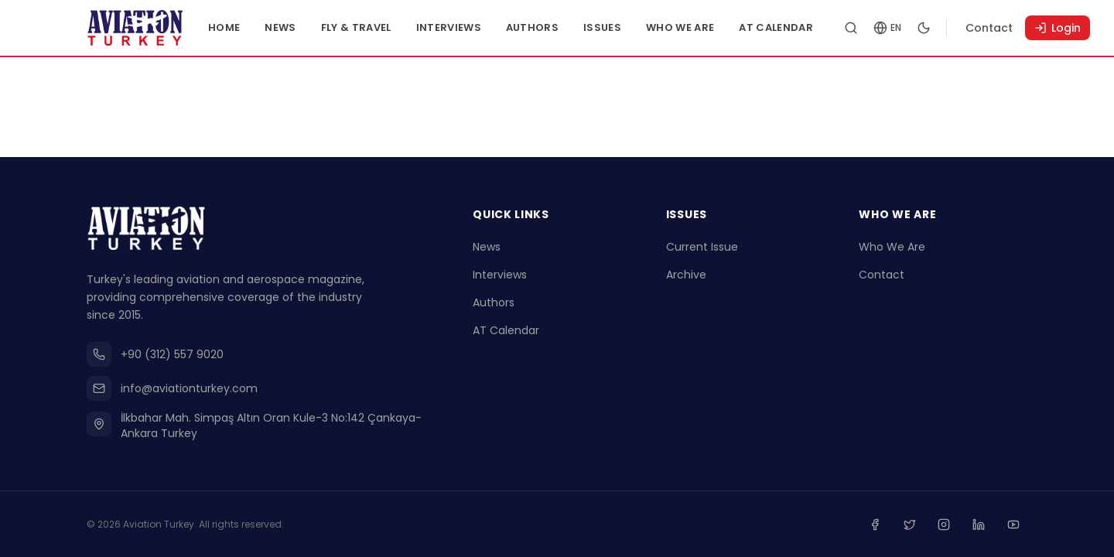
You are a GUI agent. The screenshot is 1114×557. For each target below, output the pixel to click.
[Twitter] (911, 524)
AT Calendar (782, 27)
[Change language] (893, 28)
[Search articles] (856, 28)
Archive (686, 275)
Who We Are (685, 27)
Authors (537, 27)
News (286, 27)
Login (1063, 28)
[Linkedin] (979, 524)
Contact (994, 28)
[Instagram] (945, 524)
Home (229, 27)
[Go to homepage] (138, 27)
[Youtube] (1013, 524)
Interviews (454, 27)
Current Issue (702, 247)
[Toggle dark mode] (929, 28)
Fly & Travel (361, 27)
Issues (608, 27)
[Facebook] (877, 524)
